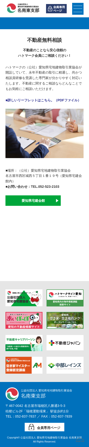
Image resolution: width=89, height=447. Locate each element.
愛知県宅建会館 (33, 200)
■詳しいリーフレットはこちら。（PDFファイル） (43, 100)
